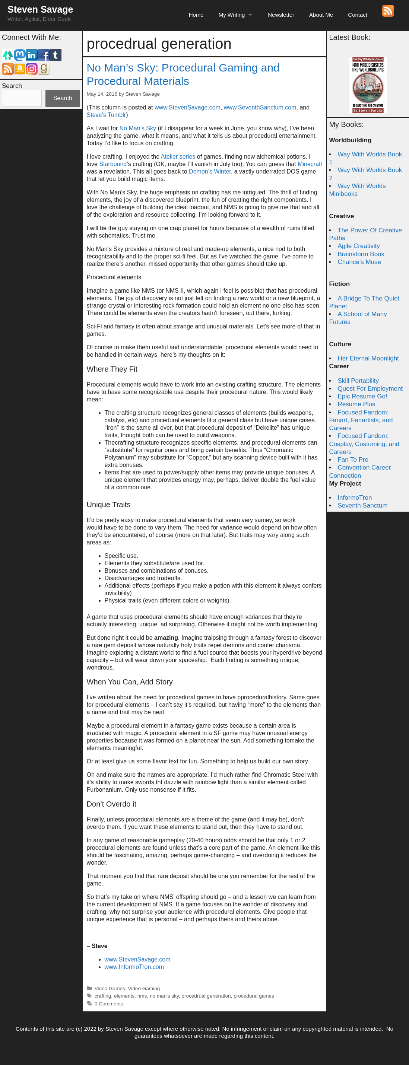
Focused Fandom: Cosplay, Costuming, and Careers (364, 443)
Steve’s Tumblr (106, 115)
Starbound (113, 164)
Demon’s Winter (210, 171)
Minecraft (310, 164)
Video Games (110, 988)
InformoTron (354, 497)
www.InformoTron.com (134, 967)
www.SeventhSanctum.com (260, 107)
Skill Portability (358, 380)
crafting (103, 996)
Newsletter (281, 15)
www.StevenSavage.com (188, 107)
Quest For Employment (370, 388)
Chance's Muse (359, 262)
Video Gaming (144, 988)
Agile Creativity (358, 245)
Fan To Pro (352, 459)
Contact (357, 15)
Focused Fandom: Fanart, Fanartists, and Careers (361, 420)
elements (124, 996)
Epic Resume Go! (362, 396)
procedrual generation (206, 996)
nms (142, 996)
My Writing (240, 15)
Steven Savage (40, 9)
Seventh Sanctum (362, 505)
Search (12, 85)
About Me (321, 15)
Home (196, 15)
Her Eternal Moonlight (368, 358)
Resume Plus (356, 404)
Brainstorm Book (360, 254)
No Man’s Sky (139, 128)
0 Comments (109, 1004)
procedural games (254, 996)
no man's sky (164, 996)
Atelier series (178, 156)
